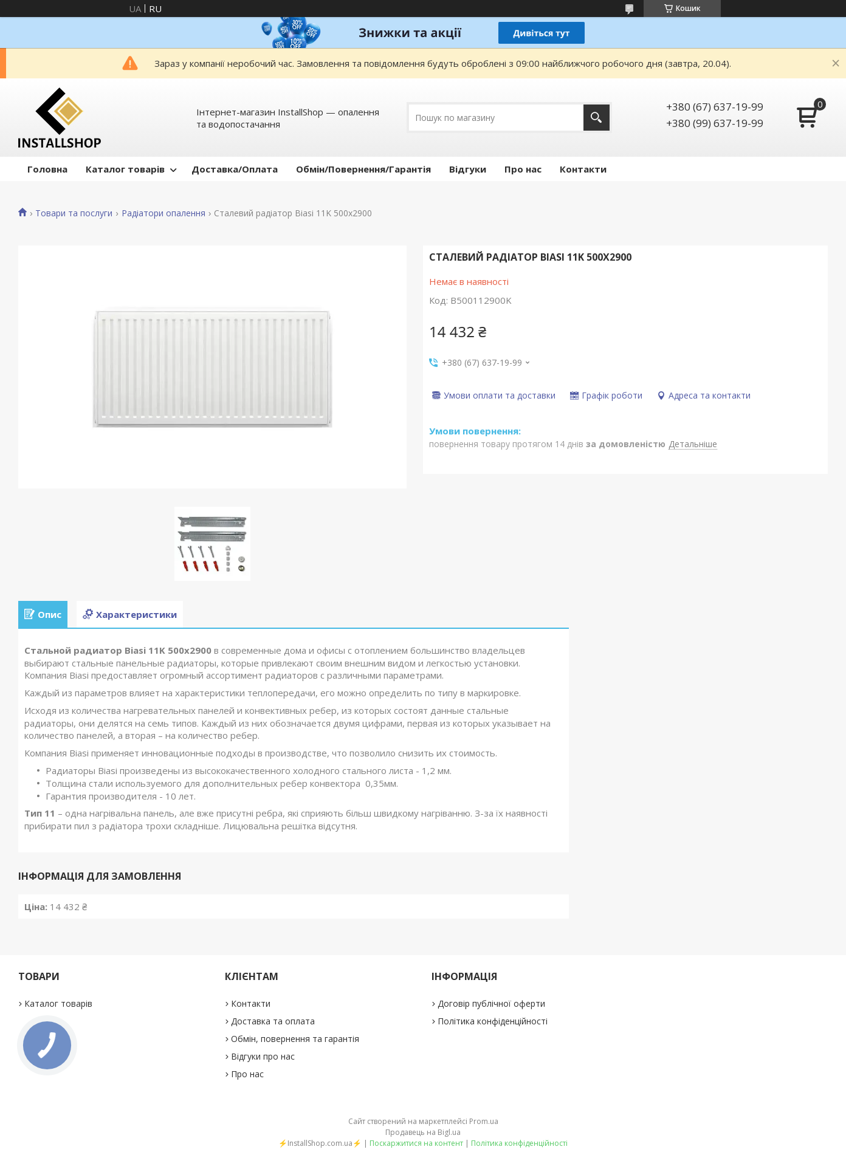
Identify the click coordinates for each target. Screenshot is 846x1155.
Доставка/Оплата (234, 169)
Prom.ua (483, 1121)
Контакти (583, 169)
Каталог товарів (125, 169)
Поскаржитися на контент (416, 1143)
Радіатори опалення (163, 213)
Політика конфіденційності (493, 1021)
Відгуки (467, 169)
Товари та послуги (73, 213)
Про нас (523, 169)
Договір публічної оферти (491, 1003)
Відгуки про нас (263, 1056)
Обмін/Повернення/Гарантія (363, 169)
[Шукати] (596, 118)
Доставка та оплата (273, 1021)
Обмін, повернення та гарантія (295, 1038)
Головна (47, 169)
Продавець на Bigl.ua (423, 1132)
